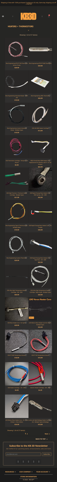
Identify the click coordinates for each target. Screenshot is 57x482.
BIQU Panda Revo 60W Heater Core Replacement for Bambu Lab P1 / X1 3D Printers (40, 162)
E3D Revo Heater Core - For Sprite (17, 323)
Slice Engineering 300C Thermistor (40, 96)
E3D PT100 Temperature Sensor (40, 355)
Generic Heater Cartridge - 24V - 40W (40, 387)
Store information (28, 477)
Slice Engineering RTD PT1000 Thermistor (40, 63)
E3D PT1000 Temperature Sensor (17, 355)
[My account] (42, 16)
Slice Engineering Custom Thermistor (16, 258)
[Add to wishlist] (26, 63)
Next (48, 434)
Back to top (42, 439)
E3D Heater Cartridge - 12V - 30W (17, 387)
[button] (12, 16)
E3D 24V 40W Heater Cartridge (40, 128)
